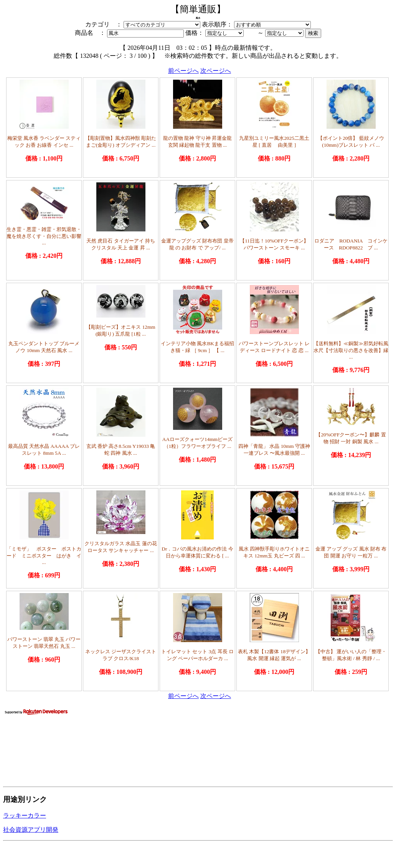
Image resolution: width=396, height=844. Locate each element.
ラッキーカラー (24, 815)
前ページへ (183, 70)
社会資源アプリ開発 (30, 829)
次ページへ (215, 70)
